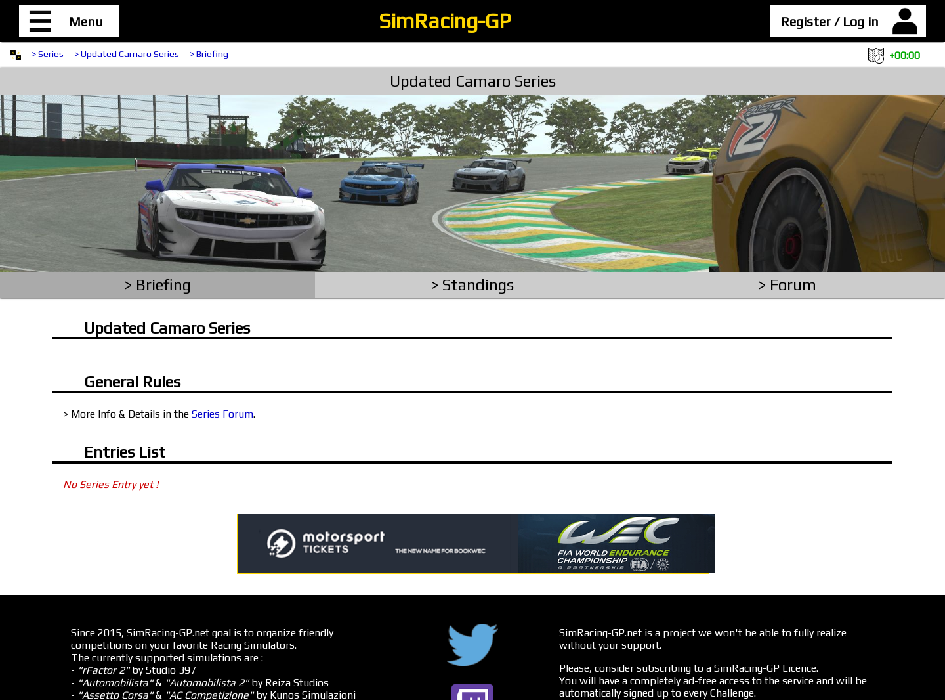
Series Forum (222, 414)
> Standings (472, 285)
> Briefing (209, 54)
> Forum (787, 285)
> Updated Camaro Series (126, 54)
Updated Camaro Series (473, 81)
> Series (48, 54)
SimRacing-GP (445, 21)
